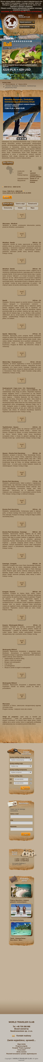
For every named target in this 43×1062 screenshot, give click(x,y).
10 (31, 41)
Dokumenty (8, 208)
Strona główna (10, 84)
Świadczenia (32, 204)
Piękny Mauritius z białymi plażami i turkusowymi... (19, 901)
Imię (11, 820)
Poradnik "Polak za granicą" (21, 1048)
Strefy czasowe (21, 1052)
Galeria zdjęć (20, 204)
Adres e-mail (14, 814)
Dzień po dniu (8, 204)
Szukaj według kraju (16, 763)
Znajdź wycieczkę (25, 26)
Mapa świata (21, 1044)
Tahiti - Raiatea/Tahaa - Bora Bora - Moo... (18, 939)
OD (11, 779)
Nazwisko (13, 826)
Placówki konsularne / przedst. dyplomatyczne (21, 1054)
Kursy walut (21, 1050)
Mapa (32, 208)
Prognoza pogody (21, 1046)
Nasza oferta (22, 84)
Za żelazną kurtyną (17, 920)
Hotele (20, 208)
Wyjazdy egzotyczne (25, 22)
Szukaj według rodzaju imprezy (20, 757)
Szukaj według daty (16, 776)
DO (11, 783)
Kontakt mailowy (24, 1036)
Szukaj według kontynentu (18, 770)
